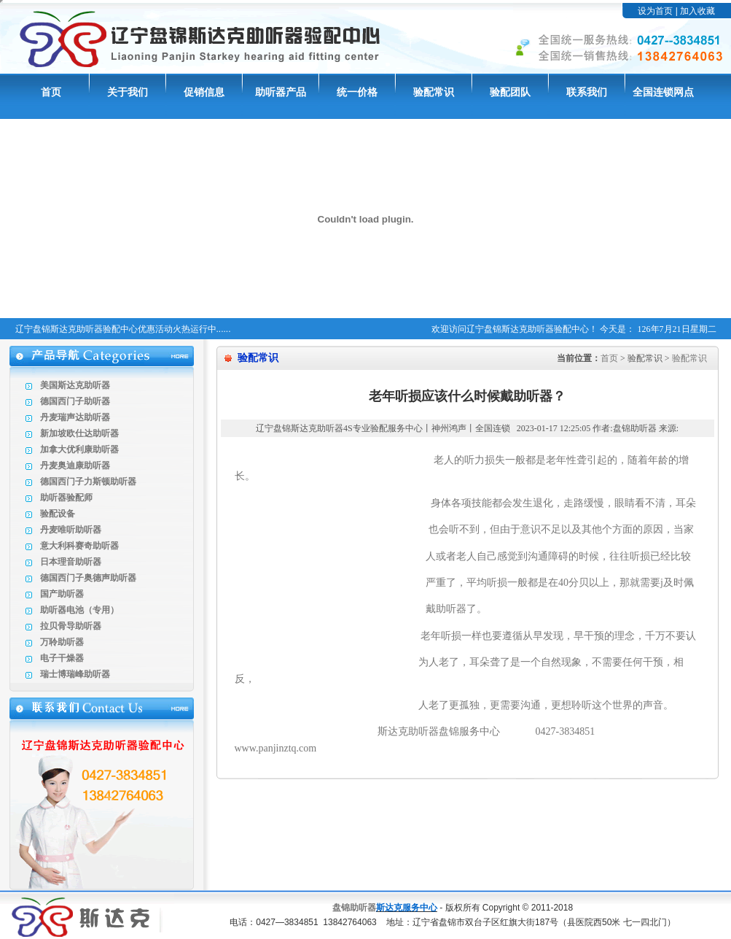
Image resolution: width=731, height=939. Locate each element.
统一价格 (357, 92)
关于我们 (127, 92)
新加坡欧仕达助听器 (79, 433)
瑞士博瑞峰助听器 (75, 674)
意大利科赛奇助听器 (79, 546)
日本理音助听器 (70, 562)
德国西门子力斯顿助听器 (88, 481)
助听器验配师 (66, 497)
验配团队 (510, 92)
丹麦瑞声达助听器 (75, 417)
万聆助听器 (62, 642)
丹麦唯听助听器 (70, 530)
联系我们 (586, 92)
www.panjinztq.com (276, 748)
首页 (51, 92)
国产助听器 (62, 594)
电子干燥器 (62, 658)
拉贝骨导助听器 (70, 626)
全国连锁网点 (663, 92)
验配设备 (57, 514)
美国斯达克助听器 (75, 385)
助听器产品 (280, 92)
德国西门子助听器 (75, 401)
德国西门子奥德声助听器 (88, 578)
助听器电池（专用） (79, 610)
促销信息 (204, 92)
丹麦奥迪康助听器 (75, 465)
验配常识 (433, 92)
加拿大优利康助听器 (79, 449)
